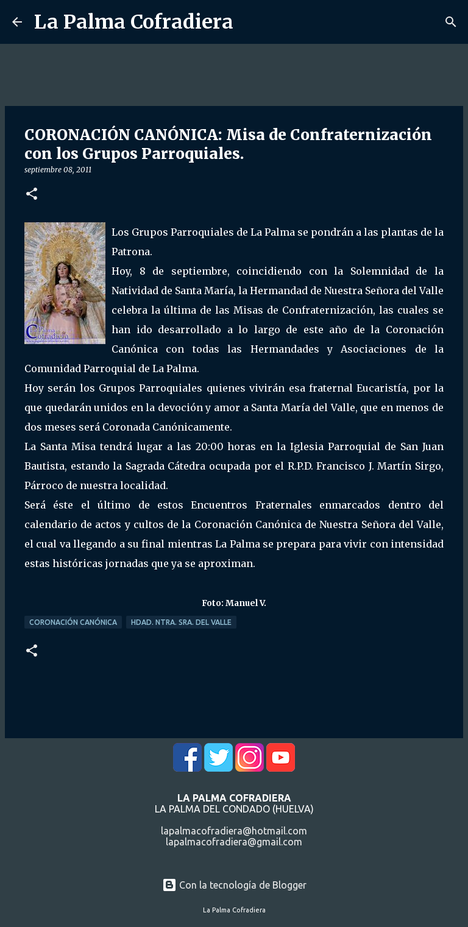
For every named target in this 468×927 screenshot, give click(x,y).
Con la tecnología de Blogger (234, 884)
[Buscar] (451, 22)
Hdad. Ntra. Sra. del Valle (181, 622)
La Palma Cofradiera (133, 22)
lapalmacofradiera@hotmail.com (234, 830)
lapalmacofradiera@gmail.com (234, 841)
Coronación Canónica (73, 622)
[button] (31, 194)
